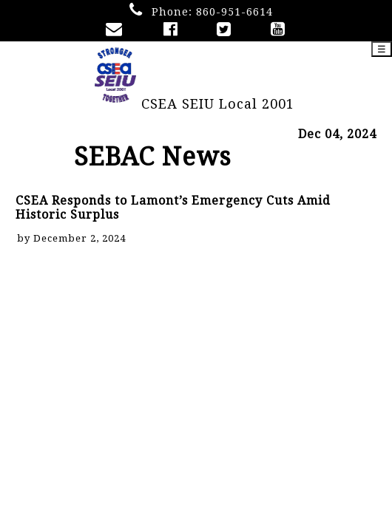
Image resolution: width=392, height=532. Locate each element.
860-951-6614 (234, 12)
